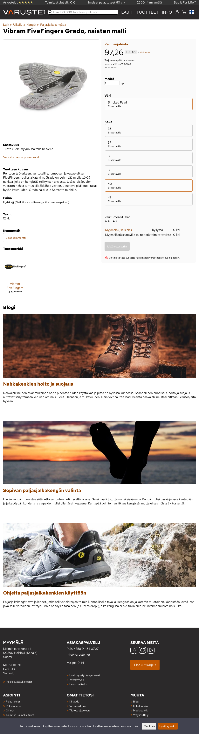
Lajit (127, 12)
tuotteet (147, 12)
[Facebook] (133, 651)
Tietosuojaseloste (80, 710)
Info (167, 12)
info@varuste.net (78, 654)
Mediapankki (140, 710)
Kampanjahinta (116, 44)
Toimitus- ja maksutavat (20, 715)
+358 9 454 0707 (86, 649)
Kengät (33, 25)
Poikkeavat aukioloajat (19, 681)
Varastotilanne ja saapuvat (21, 157)
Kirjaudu (74, 701)
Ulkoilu (19, 25)
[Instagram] (142, 651)
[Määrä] (112, 83)
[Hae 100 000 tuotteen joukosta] (83, 12)
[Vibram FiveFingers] (15, 276)
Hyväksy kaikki (167, 726)
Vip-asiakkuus (77, 706)
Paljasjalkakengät (53, 25)
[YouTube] (151, 651)
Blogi (136, 701)
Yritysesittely (140, 715)
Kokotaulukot (141, 706)
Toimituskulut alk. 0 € (60, 2)
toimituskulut (145, 52)
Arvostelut (18, 2)
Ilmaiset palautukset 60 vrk (106, 2)
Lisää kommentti (16, 237)
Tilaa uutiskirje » (145, 665)
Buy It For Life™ (185, 2)
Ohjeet (10, 710)
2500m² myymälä (149, 2)
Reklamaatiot (14, 706)
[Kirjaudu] (177, 12)
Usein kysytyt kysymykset (84, 675)
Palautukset (13, 701)
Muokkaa (149, 726)
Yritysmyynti (76, 679)
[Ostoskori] (184, 12)
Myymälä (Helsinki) (118, 230)
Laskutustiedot (78, 684)
